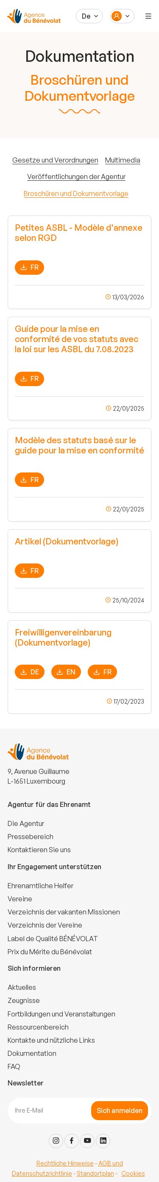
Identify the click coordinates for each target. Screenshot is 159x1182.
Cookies (133, 1173)
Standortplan (95, 1173)
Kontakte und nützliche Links (51, 1040)
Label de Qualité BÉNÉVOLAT (53, 938)
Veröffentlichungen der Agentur (76, 176)
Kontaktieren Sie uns (39, 849)
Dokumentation (32, 1053)
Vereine (20, 899)
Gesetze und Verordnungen (55, 160)
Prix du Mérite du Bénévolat (50, 951)
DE (29, 672)
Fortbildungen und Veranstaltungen (61, 1014)
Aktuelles (22, 987)
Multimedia (122, 160)
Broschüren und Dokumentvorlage (76, 193)
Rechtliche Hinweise (65, 1163)
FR (29, 267)
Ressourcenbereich (38, 1027)
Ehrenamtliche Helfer (40, 885)
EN (65, 672)
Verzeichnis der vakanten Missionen (64, 912)
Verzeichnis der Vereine (45, 925)
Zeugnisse (24, 1000)
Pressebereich (30, 836)
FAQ (14, 1066)
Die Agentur (26, 823)
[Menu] (148, 16)
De (86, 16)
